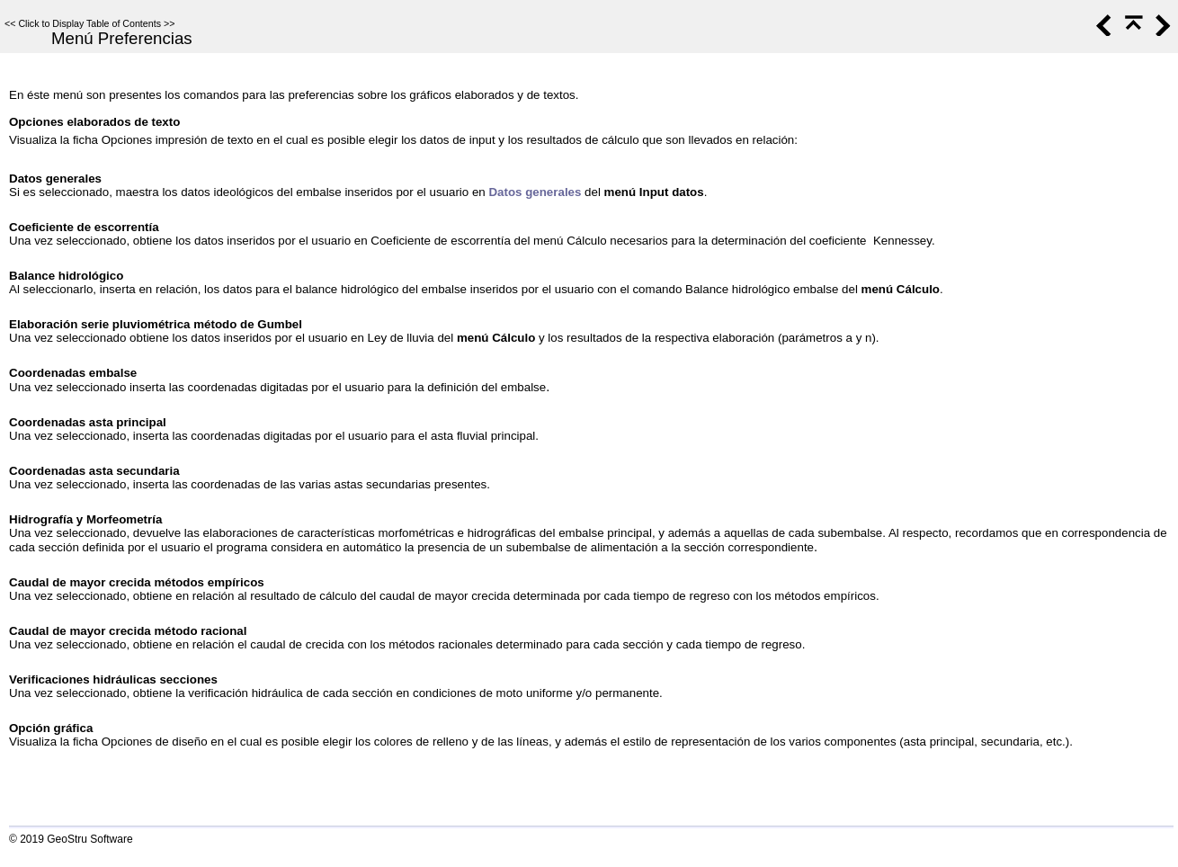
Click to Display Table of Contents (89, 23)
